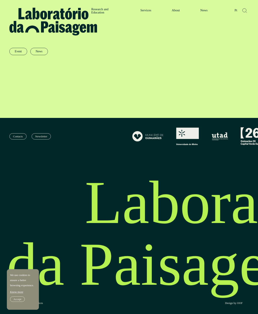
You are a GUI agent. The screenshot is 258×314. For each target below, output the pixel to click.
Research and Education (99, 11)
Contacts (18, 136)
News (204, 10)
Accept (17, 299)
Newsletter (41, 136)
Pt (235, 10)
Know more (16, 291)
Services (145, 10)
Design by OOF (234, 303)
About (176, 10)
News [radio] (39, 51)
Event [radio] (18, 51)
